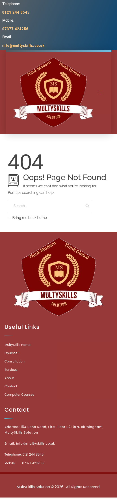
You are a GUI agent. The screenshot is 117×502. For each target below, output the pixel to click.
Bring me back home (27, 218)
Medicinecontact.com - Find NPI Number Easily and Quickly (58, 477)
